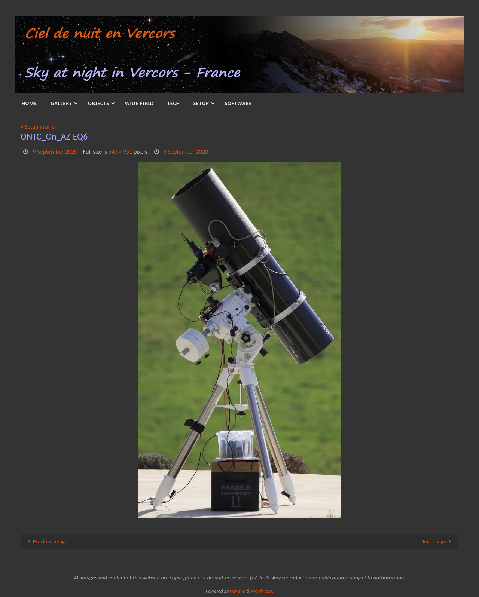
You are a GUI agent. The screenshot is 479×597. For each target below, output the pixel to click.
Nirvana (237, 591)
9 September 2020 (55, 151)
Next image (437, 541)
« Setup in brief (38, 126)
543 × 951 (120, 151)
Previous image (46, 541)
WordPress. (262, 591)
